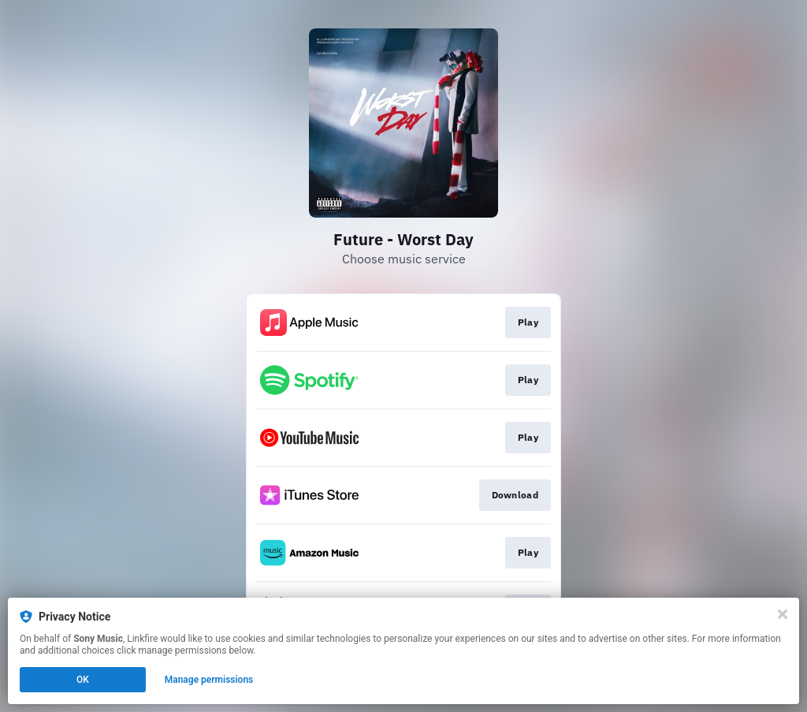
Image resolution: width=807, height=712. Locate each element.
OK (82, 679)
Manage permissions (209, 679)
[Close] (782, 614)
